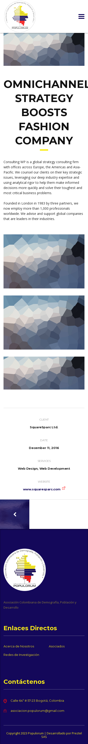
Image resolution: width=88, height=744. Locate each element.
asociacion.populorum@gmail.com (37, 711)
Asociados (57, 646)
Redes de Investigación (21, 655)
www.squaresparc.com (42, 489)
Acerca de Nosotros (19, 646)
